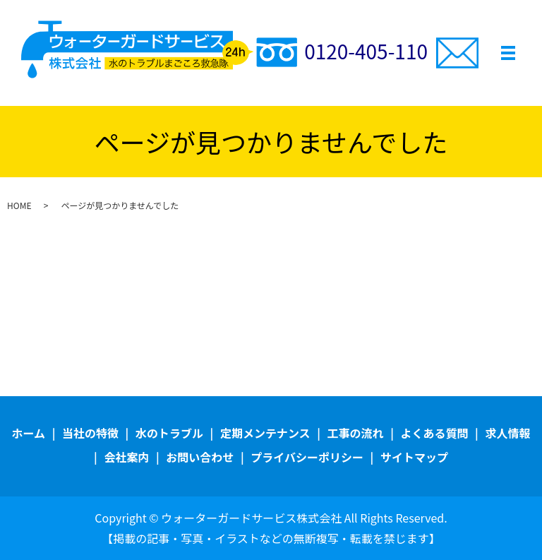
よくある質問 (434, 432)
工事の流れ (355, 432)
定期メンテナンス (265, 432)
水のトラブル (169, 432)
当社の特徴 (90, 432)
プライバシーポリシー (307, 456)
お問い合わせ (200, 456)
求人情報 (507, 432)
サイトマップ (414, 456)
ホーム (29, 432)
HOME (19, 205)
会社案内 (126, 456)
